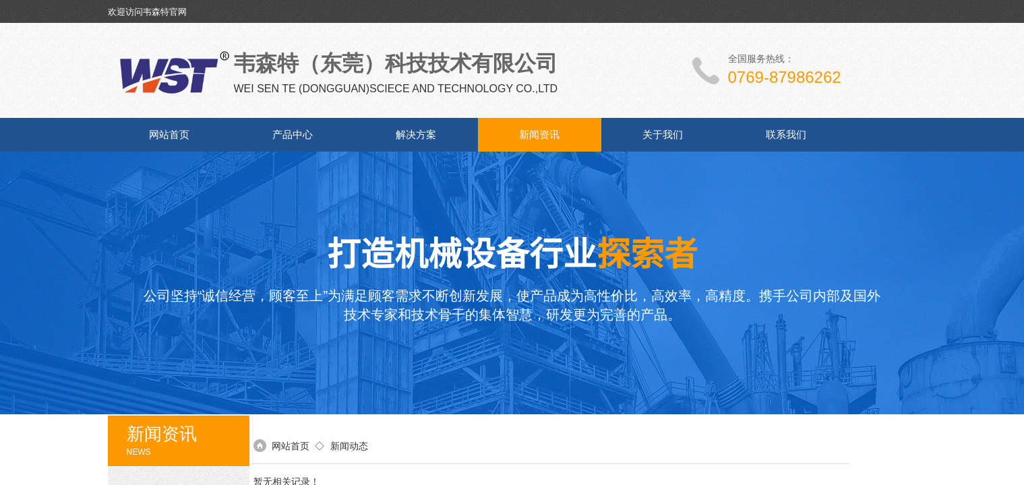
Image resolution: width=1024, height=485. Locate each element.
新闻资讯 (539, 134)
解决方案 (416, 134)
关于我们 (662, 134)
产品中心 (292, 134)
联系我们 (786, 134)
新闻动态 (349, 446)
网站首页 (169, 134)
